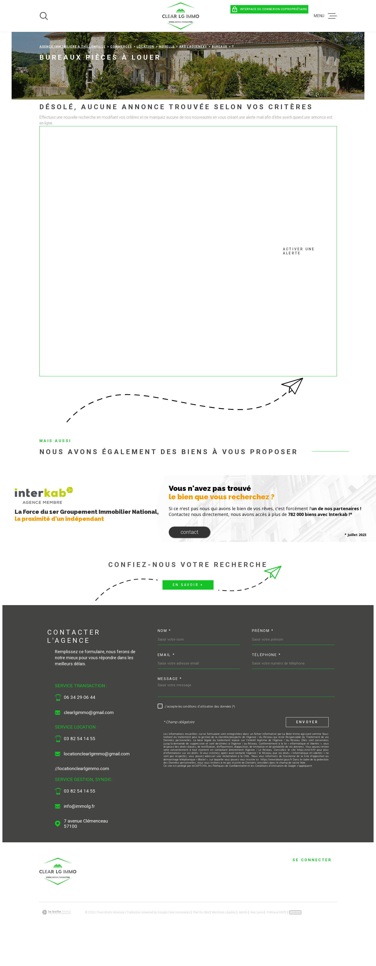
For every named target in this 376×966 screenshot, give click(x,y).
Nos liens (257, 944)
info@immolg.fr (79, 838)
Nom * (164, 663)
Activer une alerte (182, 283)
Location (145, 78)
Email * (166, 687)
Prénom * (263, 663)
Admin (243, 944)
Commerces (121, 78)
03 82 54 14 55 (79, 770)
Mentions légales (224, 944)
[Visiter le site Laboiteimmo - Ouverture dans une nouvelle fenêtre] (56, 944)
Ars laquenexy (193, 78)
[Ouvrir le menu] (325, 16)
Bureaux (219, 78)
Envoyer (307, 754)
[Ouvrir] (43, 16)
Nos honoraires (179, 944)
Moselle (166, 78)
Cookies (295, 944)
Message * (170, 711)
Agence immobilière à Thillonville (72, 78)
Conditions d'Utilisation (269, 798)
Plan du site (201, 944)
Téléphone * (266, 687)
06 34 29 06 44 (79, 729)
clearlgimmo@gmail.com (89, 744)
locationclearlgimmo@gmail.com (97, 786)
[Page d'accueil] (180, 15)
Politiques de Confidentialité (230, 798)
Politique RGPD (277, 944)
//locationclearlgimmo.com (82, 800)
